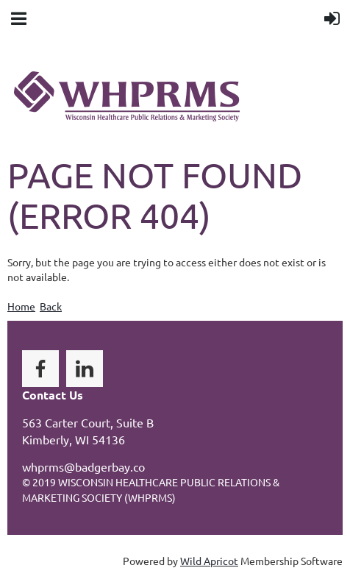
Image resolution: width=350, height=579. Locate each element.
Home (21, 306)
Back (51, 306)
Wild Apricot (209, 560)
